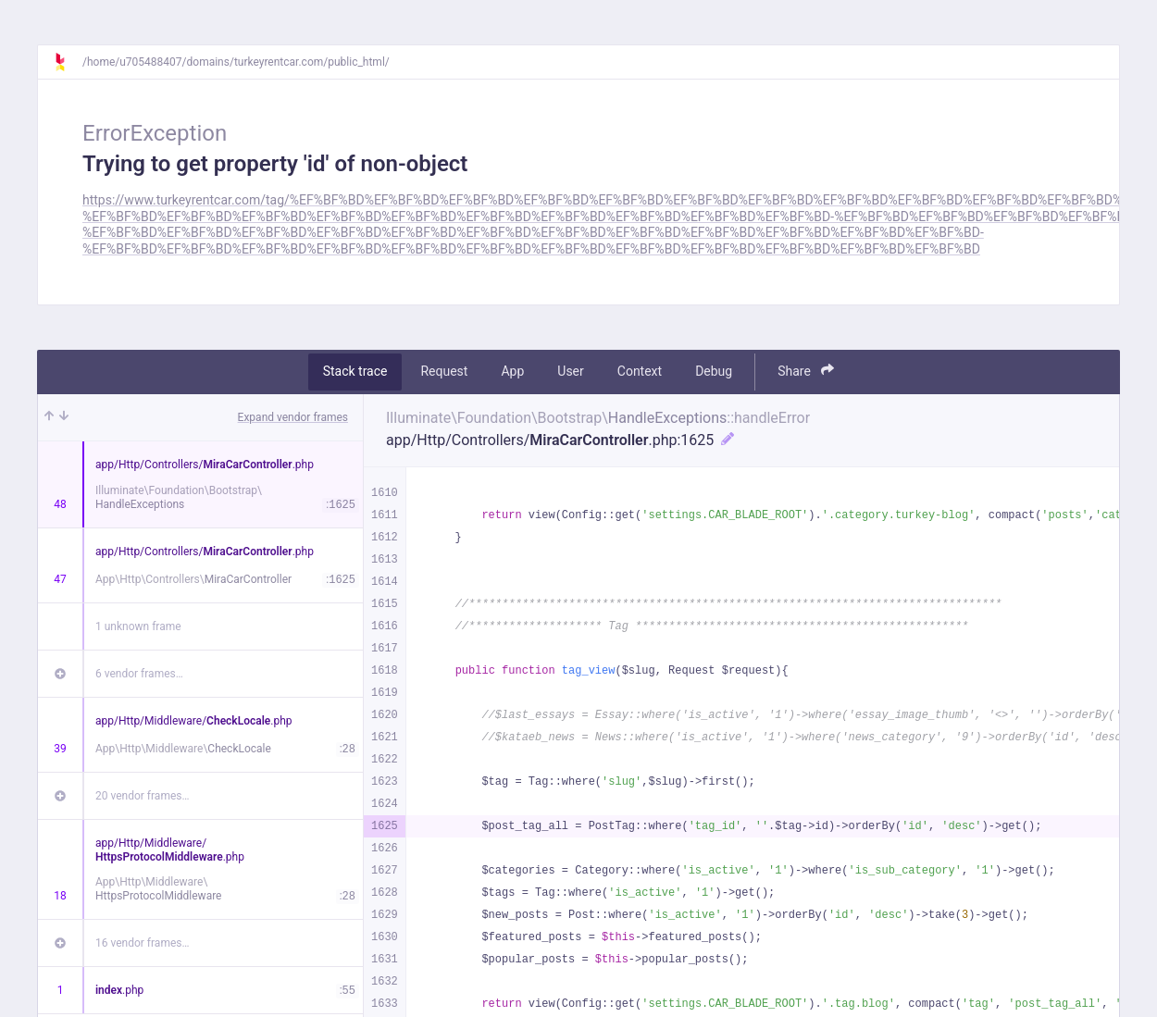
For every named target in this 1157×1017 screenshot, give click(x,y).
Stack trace (355, 371)
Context (639, 371)
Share (806, 370)
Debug (713, 371)
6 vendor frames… (139, 673)
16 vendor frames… (142, 942)
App (512, 371)
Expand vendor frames (293, 417)
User (570, 371)
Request (443, 371)
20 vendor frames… (142, 795)
